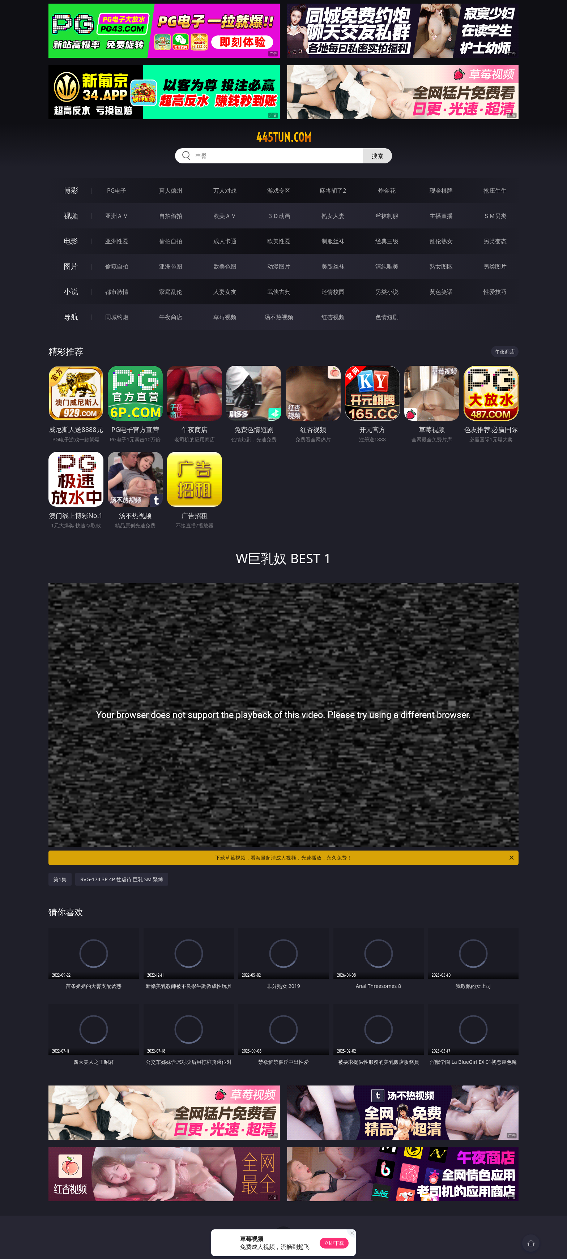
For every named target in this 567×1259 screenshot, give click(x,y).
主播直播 (441, 216)
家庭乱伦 (170, 292)
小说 (71, 291)
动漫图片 (278, 266)
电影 (71, 241)
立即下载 (334, 1242)
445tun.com (283, 137)
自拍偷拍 (170, 216)
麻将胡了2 (333, 190)
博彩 (71, 190)
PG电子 (116, 190)
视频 (71, 215)
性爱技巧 (495, 292)
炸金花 (387, 190)
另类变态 (495, 241)
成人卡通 (224, 241)
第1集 (60, 879)
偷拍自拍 (170, 241)
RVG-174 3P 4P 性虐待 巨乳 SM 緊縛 (121, 879)
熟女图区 (441, 266)
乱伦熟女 (441, 241)
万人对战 (224, 190)
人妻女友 (224, 292)
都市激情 (116, 292)
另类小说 (386, 292)
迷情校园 (333, 292)
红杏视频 (333, 317)
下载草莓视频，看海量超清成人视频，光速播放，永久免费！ (365, 857)
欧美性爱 (278, 241)
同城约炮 (116, 317)
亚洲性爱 (116, 241)
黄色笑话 (441, 292)
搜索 (377, 156)
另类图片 (495, 266)
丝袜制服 (386, 216)
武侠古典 (278, 292)
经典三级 (386, 241)
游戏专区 (278, 190)
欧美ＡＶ (224, 216)
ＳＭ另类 (495, 216)
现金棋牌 (441, 190)
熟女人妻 (333, 216)
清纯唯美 (386, 266)
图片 (71, 266)
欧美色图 (224, 266)
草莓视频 (224, 317)
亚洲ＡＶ (116, 216)
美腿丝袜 (333, 266)
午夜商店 (170, 317)
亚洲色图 (170, 266)
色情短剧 (386, 317)
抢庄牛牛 (495, 190)
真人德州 (170, 190)
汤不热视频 (278, 317)
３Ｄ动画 (278, 216)
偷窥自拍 (116, 266)
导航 (71, 317)
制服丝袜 (333, 241)
